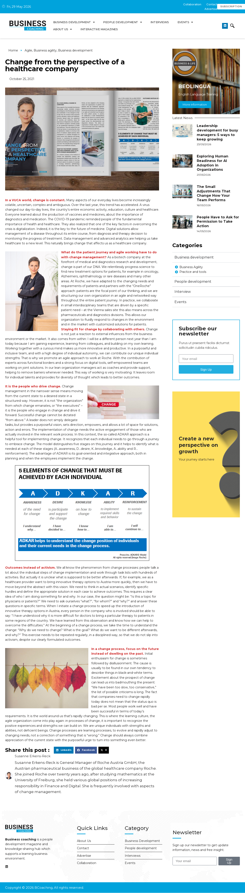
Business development (74, 22)
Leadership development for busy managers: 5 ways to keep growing (217, 135)
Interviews (159, 22)
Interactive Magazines (99, 29)
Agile (28, 50)
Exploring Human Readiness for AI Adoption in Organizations (212, 166)
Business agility (45, 50)
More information (195, 107)
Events (185, 22)
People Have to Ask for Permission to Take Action (218, 224)
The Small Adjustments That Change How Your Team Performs (213, 196)
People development (122, 22)
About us (62, 29)
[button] (64, 750)
